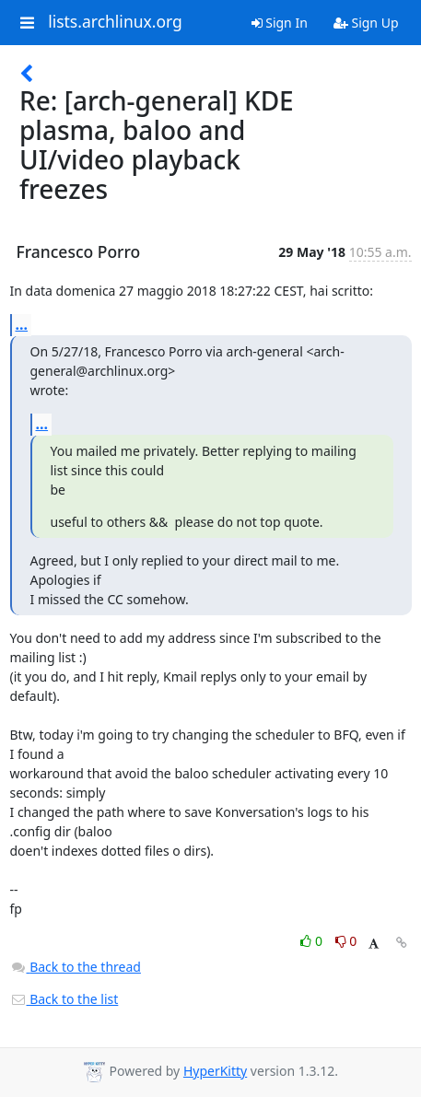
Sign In (279, 22)
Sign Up (366, 22)
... (22, 324)
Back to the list (64, 999)
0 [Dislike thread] (346, 941)
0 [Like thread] (312, 941)
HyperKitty (215, 1070)
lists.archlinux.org (115, 22)
